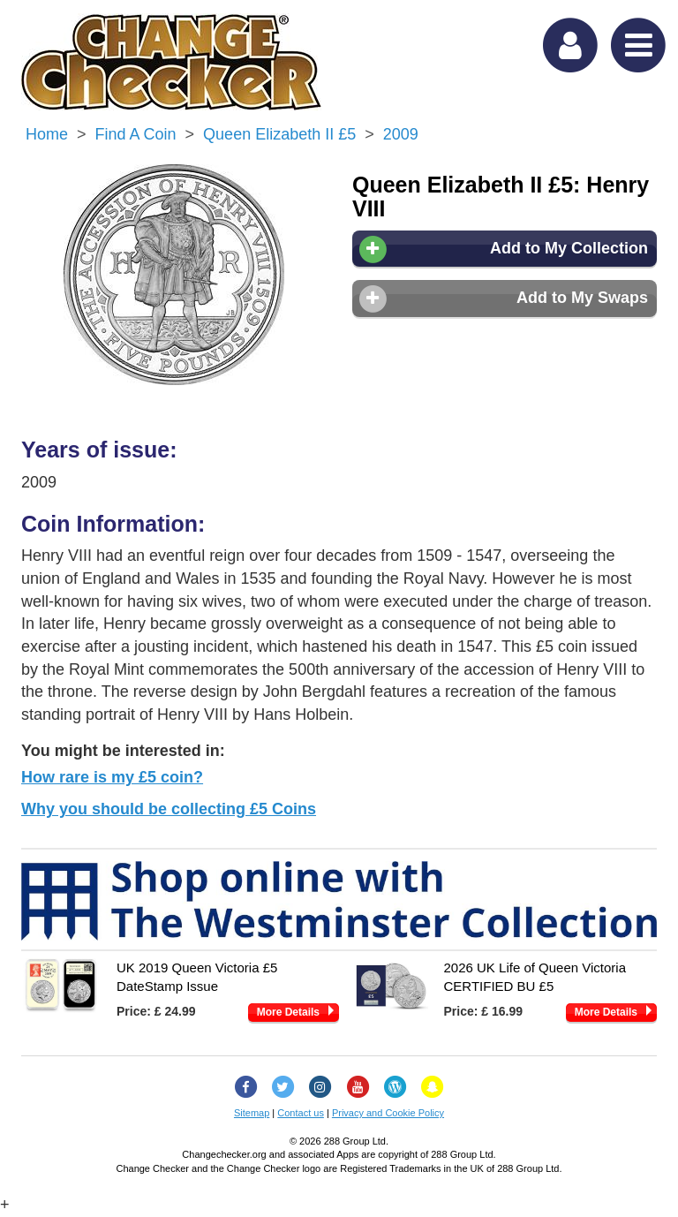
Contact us (300, 1112)
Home (47, 134)
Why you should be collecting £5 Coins (168, 809)
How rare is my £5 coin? (112, 777)
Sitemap (251, 1112)
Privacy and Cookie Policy (388, 1112)
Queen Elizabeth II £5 (279, 134)
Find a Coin (136, 134)
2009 (400, 134)
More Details (288, 1012)
